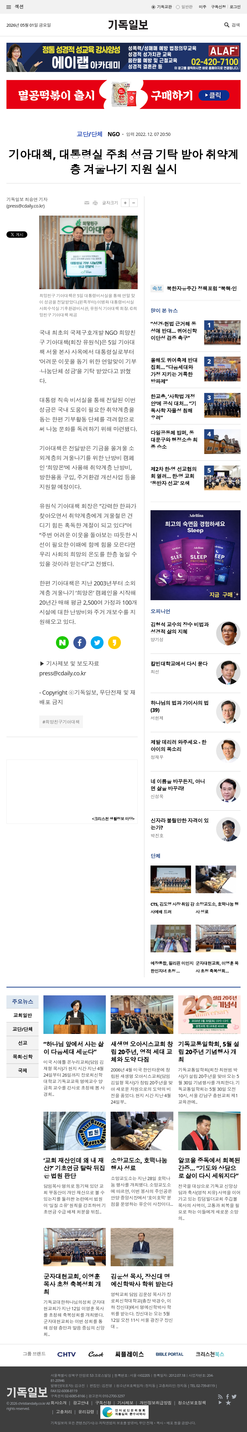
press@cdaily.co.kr (25, 206)
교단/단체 (90, 134)
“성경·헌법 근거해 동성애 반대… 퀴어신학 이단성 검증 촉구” (174, 331)
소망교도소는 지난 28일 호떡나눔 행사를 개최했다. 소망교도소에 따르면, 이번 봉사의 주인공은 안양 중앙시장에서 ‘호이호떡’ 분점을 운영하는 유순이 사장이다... (142, 1191)
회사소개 (58, 1403)
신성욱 (157, 796)
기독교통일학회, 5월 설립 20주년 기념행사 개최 (208, 1052)
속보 (157, 288)
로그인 (235, 7)
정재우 (157, 757)
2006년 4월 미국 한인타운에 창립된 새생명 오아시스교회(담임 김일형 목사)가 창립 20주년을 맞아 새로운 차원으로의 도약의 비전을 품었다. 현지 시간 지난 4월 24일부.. (141, 1086)
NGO (114, 134)
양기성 (157, 639)
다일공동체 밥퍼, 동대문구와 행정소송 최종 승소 (174, 439)
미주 (202, 7)
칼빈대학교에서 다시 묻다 (179, 663)
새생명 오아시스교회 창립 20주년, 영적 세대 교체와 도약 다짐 (142, 1052)
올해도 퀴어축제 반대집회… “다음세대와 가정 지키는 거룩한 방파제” (174, 371)
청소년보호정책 (192, 1403)
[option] (173, 892)
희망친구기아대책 (62, 722)
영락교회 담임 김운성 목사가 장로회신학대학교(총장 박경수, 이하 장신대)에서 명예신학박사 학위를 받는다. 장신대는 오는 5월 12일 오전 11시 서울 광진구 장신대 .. (142, 1310)
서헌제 (157, 718)
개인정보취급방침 (156, 1403)
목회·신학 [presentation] (22, 1057)
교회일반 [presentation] (22, 1015)
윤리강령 (86, 1412)
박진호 (157, 835)
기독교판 (164, 7)
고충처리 (64, 1412)
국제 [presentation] (22, 1070)
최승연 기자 (36, 199)
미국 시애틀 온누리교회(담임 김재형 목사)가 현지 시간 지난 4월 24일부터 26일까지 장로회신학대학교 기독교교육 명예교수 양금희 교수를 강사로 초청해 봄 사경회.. (74, 1078)
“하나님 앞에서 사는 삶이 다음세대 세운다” (73, 1048)
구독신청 (218, 7)
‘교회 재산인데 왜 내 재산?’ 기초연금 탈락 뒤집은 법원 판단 (74, 1168)
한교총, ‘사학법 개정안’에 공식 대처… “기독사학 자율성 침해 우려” (173, 407)
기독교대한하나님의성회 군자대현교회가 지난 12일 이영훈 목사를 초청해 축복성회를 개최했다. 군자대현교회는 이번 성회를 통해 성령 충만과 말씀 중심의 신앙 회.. (74, 1318)
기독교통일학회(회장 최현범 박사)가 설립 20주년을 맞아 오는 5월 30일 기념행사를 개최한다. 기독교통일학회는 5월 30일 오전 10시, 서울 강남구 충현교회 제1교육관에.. (209, 1086)
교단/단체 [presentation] (22, 1029)
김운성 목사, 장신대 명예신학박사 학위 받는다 (142, 1280)
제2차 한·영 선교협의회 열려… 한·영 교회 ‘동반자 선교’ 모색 (174, 476)
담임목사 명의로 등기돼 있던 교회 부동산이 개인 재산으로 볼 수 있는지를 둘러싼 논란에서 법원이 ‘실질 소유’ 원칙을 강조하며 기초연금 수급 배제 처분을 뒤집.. (74, 1199)
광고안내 (81, 1403)
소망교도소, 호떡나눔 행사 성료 (139, 1164)
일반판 (186, 7)
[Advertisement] (195, 236)
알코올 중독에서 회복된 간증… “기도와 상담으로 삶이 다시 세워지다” (209, 1168)
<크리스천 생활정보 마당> (113, 819)
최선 (155, 672)
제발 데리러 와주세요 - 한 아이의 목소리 (178, 746)
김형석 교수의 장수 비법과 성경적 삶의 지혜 (180, 628)
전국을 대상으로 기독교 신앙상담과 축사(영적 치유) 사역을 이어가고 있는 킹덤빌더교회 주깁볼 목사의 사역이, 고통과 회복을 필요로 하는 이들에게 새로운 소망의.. (209, 1202)
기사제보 (125, 1403)
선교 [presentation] (22, 1043)
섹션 (15, 7)
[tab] (22, 1015)
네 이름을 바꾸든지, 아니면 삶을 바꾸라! (178, 785)
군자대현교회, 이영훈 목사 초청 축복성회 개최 (72, 1284)
